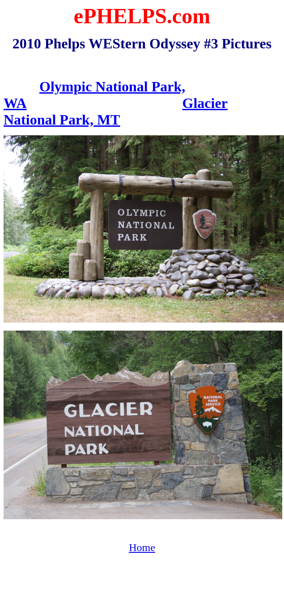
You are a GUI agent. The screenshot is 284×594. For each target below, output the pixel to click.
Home (142, 547)
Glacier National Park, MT (116, 111)
